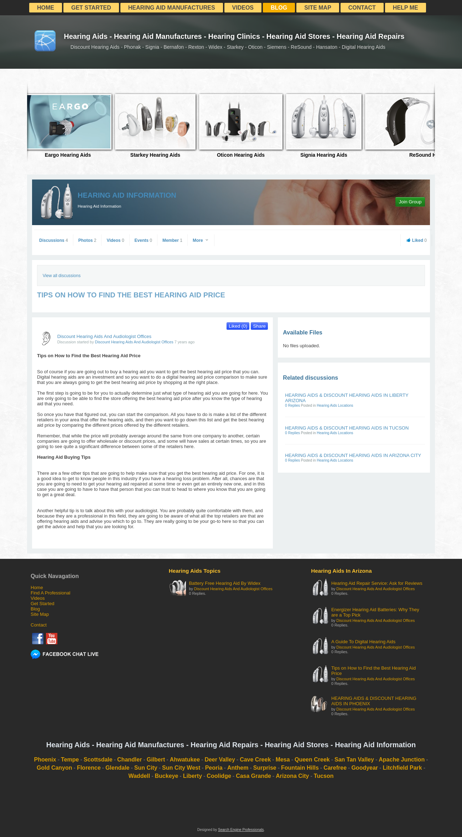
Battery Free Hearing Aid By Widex (224, 583)
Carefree (335, 768)
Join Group (410, 201)
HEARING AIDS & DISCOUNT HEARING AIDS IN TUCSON (347, 428)
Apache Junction (402, 760)
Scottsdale (98, 760)
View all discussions (62, 275)
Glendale (117, 768)
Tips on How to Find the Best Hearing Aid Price (373, 670)
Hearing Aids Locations (335, 405)
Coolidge (219, 776)
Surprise (264, 768)
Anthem (238, 768)
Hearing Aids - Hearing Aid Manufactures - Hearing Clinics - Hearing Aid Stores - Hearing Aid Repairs (234, 36)
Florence (89, 768)
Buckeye (166, 776)
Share (259, 326)
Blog (279, 8)
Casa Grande (253, 776)
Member (172, 240)
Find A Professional (50, 593)
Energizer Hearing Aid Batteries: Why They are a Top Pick (375, 612)
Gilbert (156, 760)
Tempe (70, 760)
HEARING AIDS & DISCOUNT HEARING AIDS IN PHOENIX (373, 701)
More (201, 240)
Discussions (53, 240)
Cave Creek (255, 760)
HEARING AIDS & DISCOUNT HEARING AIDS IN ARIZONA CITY (353, 455)
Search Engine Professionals (241, 830)
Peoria (214, 768)
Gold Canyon (54, 768)
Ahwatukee (185, 760)
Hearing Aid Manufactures (171, 8)
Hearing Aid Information (127, 195)
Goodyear (364, 768)
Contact (362, 8)
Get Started (91, 8)
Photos (87, 240)
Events (143, 240)
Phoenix (45, 760)
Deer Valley (219, 760)
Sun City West (181, 768)
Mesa (283, 760)
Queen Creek (312, 760)
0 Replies (293, 405)
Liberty (192, 776)
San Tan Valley (354, 760)
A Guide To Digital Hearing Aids (363, 641)
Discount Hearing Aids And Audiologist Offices (104, 336)
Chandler (129, 760)
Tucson (324, 776)
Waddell (139, 776)
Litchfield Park (402, 768)
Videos (243, 8)
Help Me (405, 8)
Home (45, 8)
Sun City (145, 768)
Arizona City (292, 776)
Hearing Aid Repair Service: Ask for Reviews (376, 583)
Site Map (317, 8)
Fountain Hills (300, 768)
